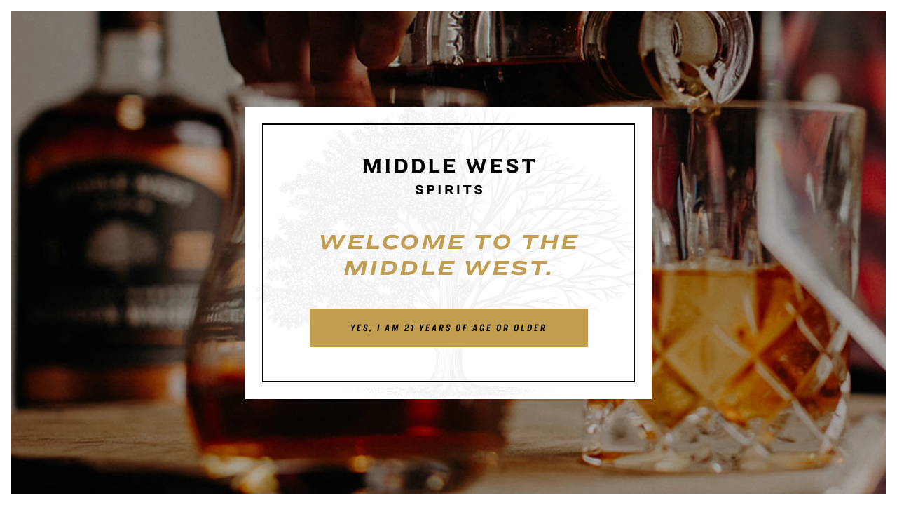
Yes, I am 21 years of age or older (448, 327)
